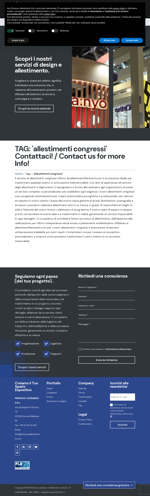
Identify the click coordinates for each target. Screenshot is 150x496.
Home (18, 174)
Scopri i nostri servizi (32, 367)
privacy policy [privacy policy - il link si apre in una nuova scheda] (119, 2)
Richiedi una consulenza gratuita (107, 485)
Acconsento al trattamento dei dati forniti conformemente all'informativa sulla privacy (121, 411)
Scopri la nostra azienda (34, 108)
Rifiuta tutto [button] (109, 34)
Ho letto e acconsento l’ (104, 349)
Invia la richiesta (106, 360)
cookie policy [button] (49, 8)
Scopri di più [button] (18, 34)
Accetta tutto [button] (132, 34)
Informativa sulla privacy (118, 349)
